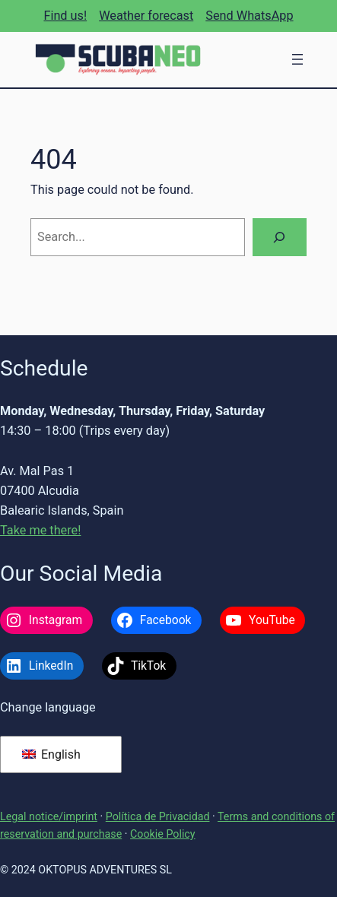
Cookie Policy (163, 834)
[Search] (280, 237)
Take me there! (40, 530)
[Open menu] (297, 59)
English (51, 754)
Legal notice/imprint (48, 816)
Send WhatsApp (249, 15)
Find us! (65, 15)
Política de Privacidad (158, 816)
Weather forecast (146, 15)
